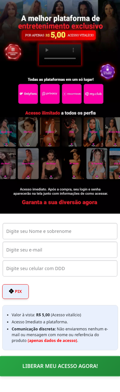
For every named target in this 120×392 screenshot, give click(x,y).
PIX (15, 291)
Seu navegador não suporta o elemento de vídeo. (60, 54)
